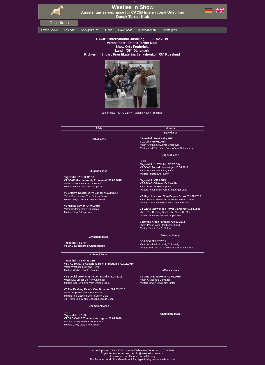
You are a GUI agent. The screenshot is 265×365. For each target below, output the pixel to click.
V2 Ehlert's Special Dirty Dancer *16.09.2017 (91, 192)
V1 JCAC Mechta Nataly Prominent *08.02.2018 (92, 180)
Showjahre (88, 30)
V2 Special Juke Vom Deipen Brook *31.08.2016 (93, 276)
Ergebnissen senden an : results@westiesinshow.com (132, 353)
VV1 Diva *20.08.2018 (153, 141)
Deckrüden (59, 22)
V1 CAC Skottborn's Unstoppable (84, 245)
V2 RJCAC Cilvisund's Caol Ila (158, 183)
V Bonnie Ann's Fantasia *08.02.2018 (162, 221)
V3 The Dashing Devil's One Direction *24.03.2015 (94, 289)
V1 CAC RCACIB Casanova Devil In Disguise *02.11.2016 (99, 263)
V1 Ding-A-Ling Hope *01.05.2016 (160, 276)
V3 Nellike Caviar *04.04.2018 (82, 205)
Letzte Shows (49, 30)
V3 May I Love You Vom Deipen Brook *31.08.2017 (170, 196)
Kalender (69, 30)
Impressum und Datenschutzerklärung (132, 356)
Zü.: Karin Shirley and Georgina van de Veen (89, 299)
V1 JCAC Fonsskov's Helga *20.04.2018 (164, 167)
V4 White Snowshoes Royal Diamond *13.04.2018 (170, 208)
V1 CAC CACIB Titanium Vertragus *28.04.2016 (92, 318)
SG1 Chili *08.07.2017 (153, 241)
